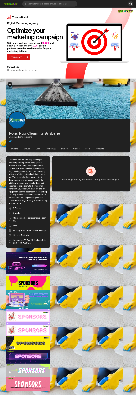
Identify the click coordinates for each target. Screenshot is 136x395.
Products (100, 149)
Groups (26, 149)
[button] (49, 4)
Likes (38, 149)
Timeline (14, 149)
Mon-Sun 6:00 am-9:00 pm (35, 230)
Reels (87, 149)
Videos (76, 149)
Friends (51, 149)
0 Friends (17, 208)
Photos (64, 149)
